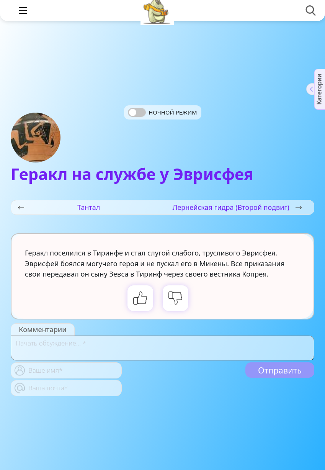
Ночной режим (173, 112)
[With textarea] (162, 348)
